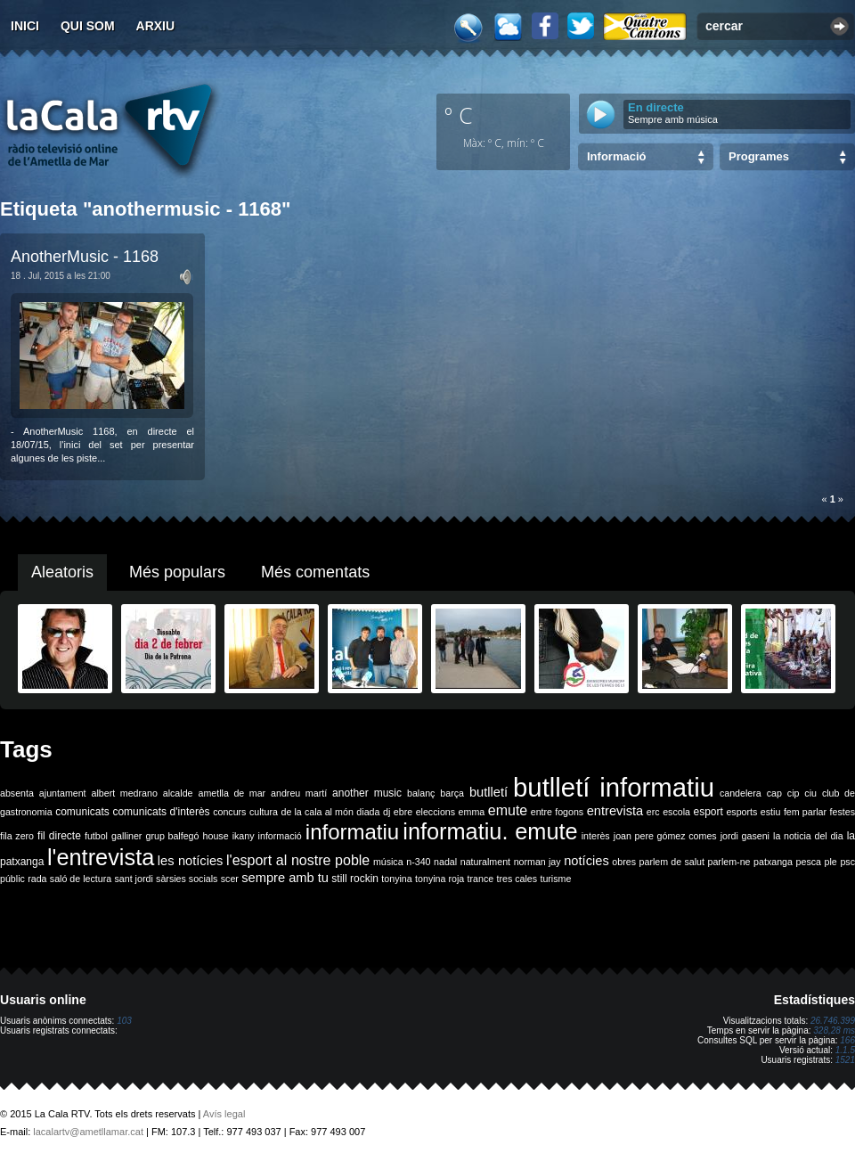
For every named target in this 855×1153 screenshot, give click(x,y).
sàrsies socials (186, 878)
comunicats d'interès (160, 811)
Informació (616, 156)
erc (653, 811)
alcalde (178, 793)
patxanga (773, 861)
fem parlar (805, 811)
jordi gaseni (745, 835)
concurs (229, 811)
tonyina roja (439, 878)
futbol (96, 835)
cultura (263, 811)
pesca (808, 861)
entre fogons (557, 811)
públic (12, 878)
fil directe (59, 836)
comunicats (82, 811)
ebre (403, 811)
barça (452, 793)
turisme (555, 878)
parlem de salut (671, 861)
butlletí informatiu (613, 787)
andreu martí (299, 793)
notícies (586, 861)
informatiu (352, 832)
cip (793, 793)
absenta (17, 793)
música (388, 861)
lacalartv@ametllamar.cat (88, 1131)
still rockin (355, 878)
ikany (243, 835)
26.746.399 (832, 1021)
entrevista (615, 811)
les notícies (191, 861)
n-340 (418, 861)
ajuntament (62, 793)
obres (624, 861)
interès (596, 835)
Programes (759, 156)
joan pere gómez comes (665, 835)
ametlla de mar (231, 793)
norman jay (537, 861)
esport (707, 811)
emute (507, 810)
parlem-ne (729, 861)
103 (124, 1021)
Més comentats (315, 572)
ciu (810, 793)
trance (481, 878)
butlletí (488, 792)
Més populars (177, 572)
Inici (25, 26)
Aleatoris (62, 572)
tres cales (516, 878)
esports (741, 811)
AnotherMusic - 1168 (85, 257)
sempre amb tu (285, 878)
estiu (771, 811)
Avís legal (224, 1113)
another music (367, 793)
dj (386, 811)
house (216, 835)
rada (37, 878)
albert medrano (125, 793)
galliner (126, 835)
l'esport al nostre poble (298, 860)
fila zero (17, 835)
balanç (421, 793)
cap (774, 793)
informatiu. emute (490, 831)
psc (847, 861)
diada (367, 811)
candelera (740, 793)
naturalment (485, 861)
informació (280, 835)
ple (831, 861)
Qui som (88, 26)
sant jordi (134, 878)
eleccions (435, 811)
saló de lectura (80, 878)
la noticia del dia (808, 835)
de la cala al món (317, 811)
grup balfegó (172, 835)
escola (676, 811)
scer (230, 878)
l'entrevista (100, 857)
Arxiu (155, 26)
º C (458, 115)
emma (472, 811)
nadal (445, 861)
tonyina (396, 878)
